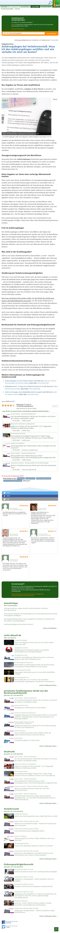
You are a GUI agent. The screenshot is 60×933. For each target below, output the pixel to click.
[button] (30, 492)
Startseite (4, 7)
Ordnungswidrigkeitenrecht (23, 40)
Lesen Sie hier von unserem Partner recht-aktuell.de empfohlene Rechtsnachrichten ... (26, 411)
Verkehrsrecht (45, 40)
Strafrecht (35, 40)
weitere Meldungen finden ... (48, 685)
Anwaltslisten (25, 7)
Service (17, 9)
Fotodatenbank (46, 7)
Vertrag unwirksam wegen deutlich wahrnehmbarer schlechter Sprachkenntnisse (26, 609)
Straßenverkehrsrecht (43, 478)
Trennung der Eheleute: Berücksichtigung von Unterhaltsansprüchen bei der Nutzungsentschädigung (30, 615)
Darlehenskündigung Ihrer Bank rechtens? (19, 624)
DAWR (49, 137)
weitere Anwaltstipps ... (50, 628)
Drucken (55, 406)
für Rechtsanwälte (7, 9)
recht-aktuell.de (18, 695)
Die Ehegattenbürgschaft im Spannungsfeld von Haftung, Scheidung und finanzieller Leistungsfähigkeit (29, 620)
